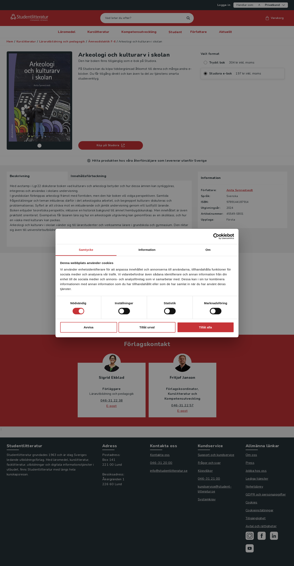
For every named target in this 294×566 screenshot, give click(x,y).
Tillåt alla (205, 327)
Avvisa (89, 327)
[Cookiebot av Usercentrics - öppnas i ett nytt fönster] (216, 236)
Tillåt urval (147, 327)
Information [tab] (147, 249)
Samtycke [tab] (86, 249)
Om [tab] (207, 249)
